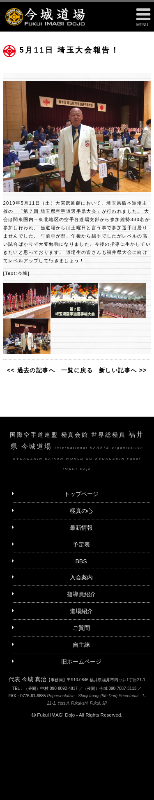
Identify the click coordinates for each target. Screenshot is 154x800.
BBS (81, 561)
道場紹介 (81, 611)
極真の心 (81, 510)
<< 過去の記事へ (31, 370)
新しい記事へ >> (123, 370)
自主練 (81, 644)
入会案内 (81, 577)
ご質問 (81, 628)
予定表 (81, 544)
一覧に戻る (77, 370)
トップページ (81, 494)
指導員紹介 (81, 594)
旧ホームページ (81, 661)
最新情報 (81, 527)
